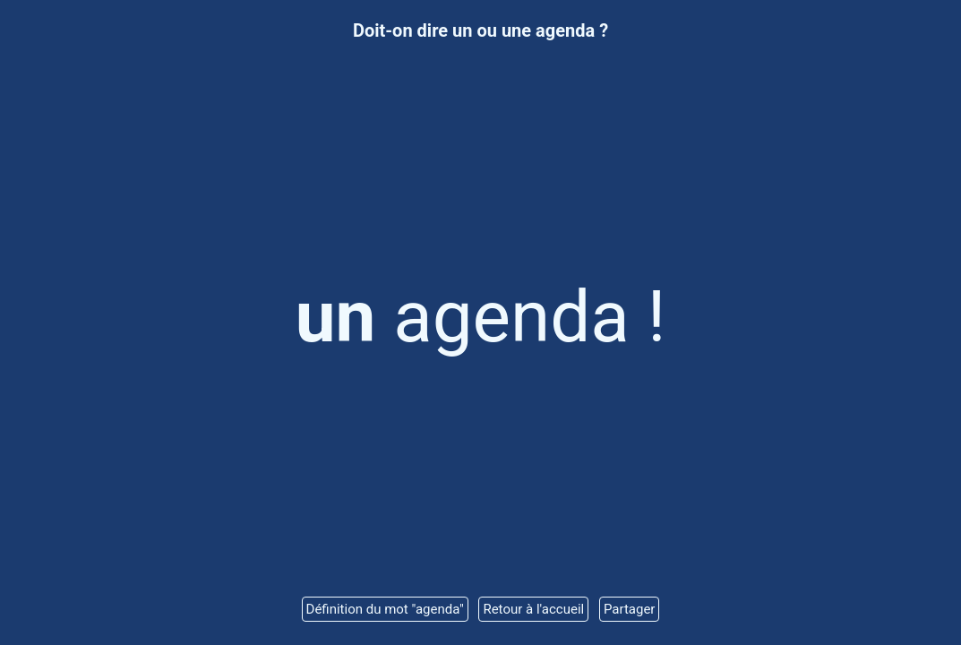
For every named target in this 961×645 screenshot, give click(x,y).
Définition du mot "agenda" (385, 609)
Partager (630, 609)
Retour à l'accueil (533, 609)
